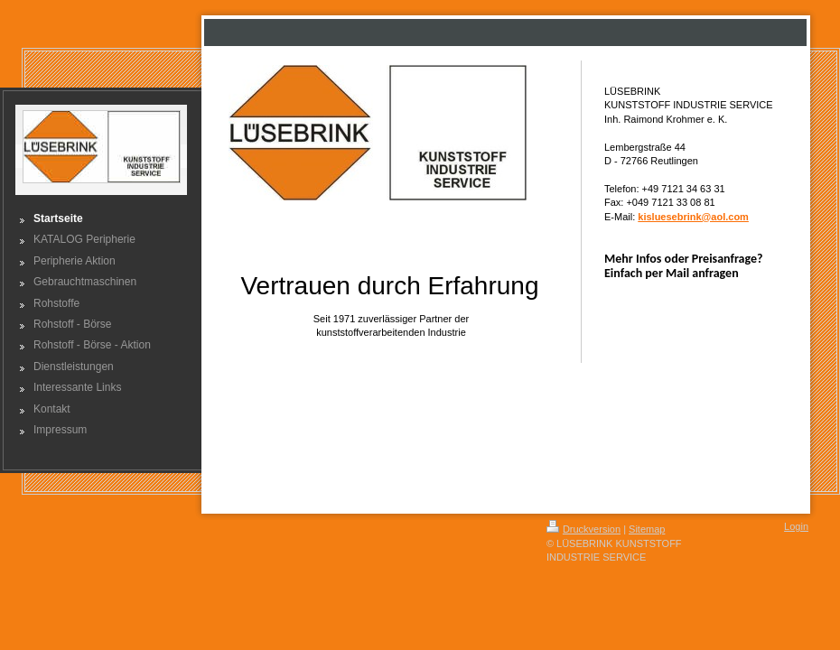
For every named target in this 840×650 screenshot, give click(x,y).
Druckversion (583, 529)
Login (796, 526)
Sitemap (647, 529)
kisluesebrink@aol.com (693, 216)
